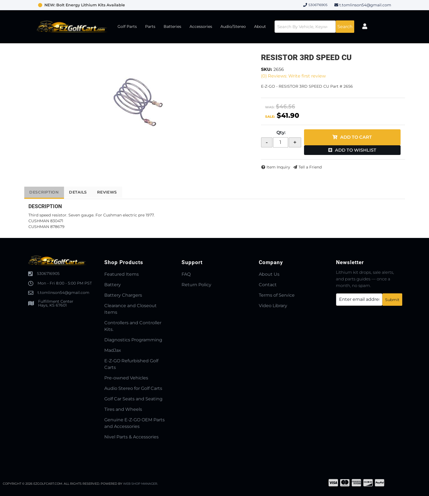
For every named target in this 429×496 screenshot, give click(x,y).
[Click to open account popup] (368, 27)
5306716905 (48, 273)
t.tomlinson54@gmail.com (365, 4)
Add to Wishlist (355, 150)
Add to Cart (356, 137)
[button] (311, 26)
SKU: (266, 69)
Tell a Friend (310, 167)
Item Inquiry (278, 167)
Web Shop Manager (140, 484)
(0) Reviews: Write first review (293, 76)
